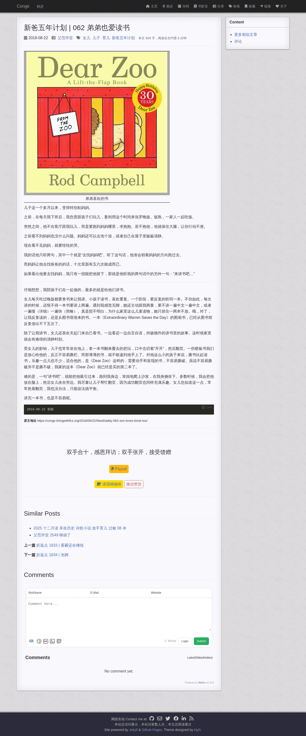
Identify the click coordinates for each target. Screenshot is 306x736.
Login (184, 641)
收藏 (250, 6)
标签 (234, 6)
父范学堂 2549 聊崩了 (52, 535)
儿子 (96, 38)
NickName (35, 592)
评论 (238, 41)
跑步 (167, 6)
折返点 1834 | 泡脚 (52, 555)
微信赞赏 (134, 484)
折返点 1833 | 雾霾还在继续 (59, 546)
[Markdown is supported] (32, 641)
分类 (218, 6)
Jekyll (133, 730)
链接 (265, 6)
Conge (23, 6)
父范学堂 (65, 38)
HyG (197, 730)
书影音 (201, 6)
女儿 (86, 38)
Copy (209, 407)
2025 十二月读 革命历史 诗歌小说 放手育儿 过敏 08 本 (79, 528)
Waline (201, 682)
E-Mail (94, 592)
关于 (281, 6)
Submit (201, 641)
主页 (152, 6)
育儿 (106, 38)
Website (156, 592)
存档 (183, 6)
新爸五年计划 (123, 38)
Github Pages (152, 730)
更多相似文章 (245, 34)
